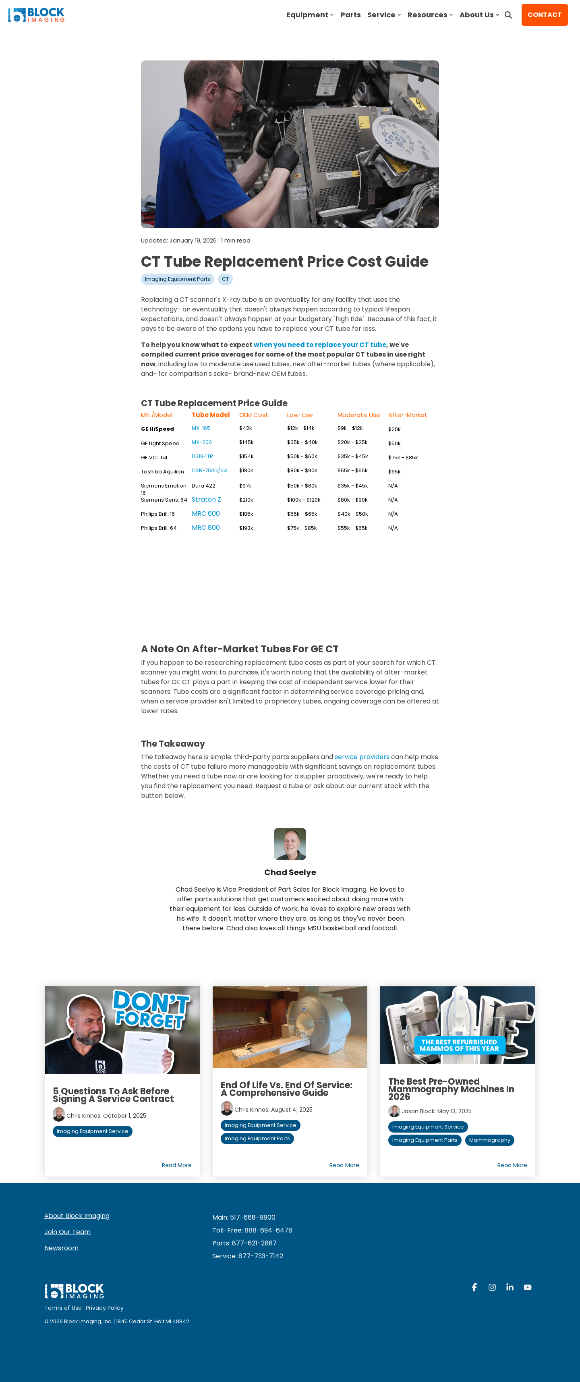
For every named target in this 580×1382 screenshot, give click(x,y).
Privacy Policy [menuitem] (105, 1308)
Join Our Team (67, 1232)
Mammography (489, 1140)
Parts (350, 15)
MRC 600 (206, 513)
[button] (475, 1288)
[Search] (508, 15)
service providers (362, 757)
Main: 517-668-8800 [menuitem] (244, 1217)
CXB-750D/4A (210, 470)
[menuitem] (247, 1256)
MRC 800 (206, 527)
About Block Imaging (77, 1215)
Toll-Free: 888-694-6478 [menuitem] (252, 1230)
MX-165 (201, 428)
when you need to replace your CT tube (320, 344)
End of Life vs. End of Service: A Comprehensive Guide (286, 1089)
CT (225, 279)
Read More (177, 1165)
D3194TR (202, 456)
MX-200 (202, 442)
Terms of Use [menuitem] (63, 1308)
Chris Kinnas (83, 1116)
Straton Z (206, 499)
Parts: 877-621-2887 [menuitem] (244, 1243)
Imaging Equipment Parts (177, 279)
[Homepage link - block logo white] (74, 1295)
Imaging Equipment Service (92, 1131)
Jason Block (418, 1111)
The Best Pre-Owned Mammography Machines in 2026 (451, 1089)
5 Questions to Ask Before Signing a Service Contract (113, 1095)
